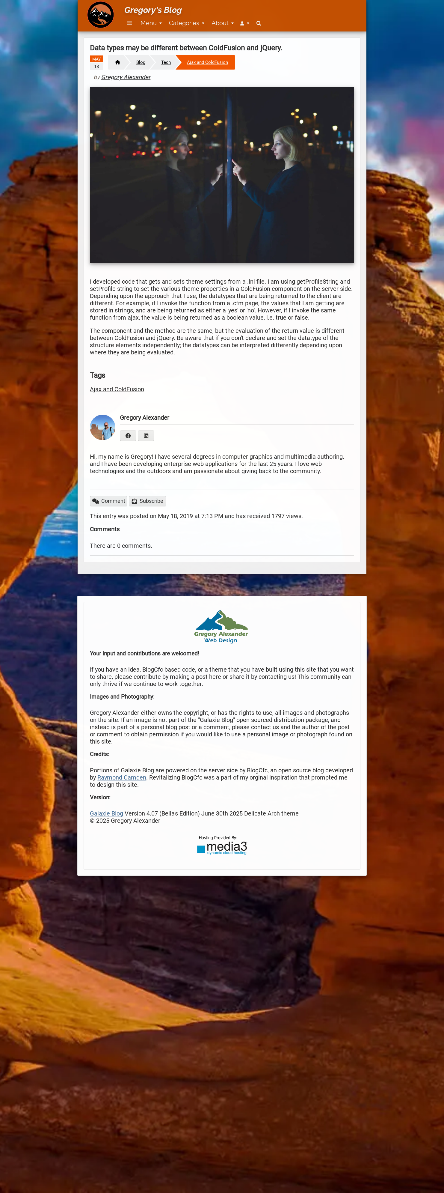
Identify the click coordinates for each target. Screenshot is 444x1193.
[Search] (258, 23)
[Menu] (129, 23)
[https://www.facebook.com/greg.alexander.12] (128, 435)
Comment (108, 501)
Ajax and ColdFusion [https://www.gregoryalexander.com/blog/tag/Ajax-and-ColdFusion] (117, 389)
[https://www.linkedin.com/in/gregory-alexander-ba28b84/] (146, 435)
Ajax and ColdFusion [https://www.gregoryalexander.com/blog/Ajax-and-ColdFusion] (207, 62)
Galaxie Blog (106, 813)
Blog (140, 62)
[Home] (116, 62)
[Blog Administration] (244, 23)
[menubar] (192, 20)
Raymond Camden (121, 777)
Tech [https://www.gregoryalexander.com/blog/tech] (166, 62)
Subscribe (147, 501)
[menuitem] (128, 23)
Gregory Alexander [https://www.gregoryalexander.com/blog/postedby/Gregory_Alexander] (125, 77)
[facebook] (128, 436)
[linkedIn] (146, 436)
